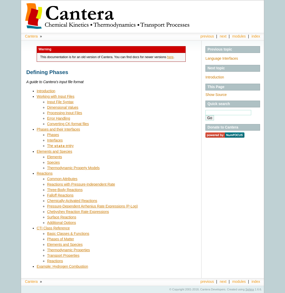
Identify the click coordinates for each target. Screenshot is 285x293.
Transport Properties (63, 255)
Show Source (216, 95)
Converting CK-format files (68, 124)
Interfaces (55, 140)
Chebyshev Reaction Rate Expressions (78, 211)
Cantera (31, 36)
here (170, 57)
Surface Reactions (61, 217)
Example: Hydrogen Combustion (62, 266)
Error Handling (58, 118)
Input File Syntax (60, 102)
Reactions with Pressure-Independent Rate (81, 184)
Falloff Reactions (60, 195)
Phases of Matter (60, 239)
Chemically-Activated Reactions (72, 200)
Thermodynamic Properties (68, 250)
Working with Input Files (55, 96)
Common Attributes (62, 178)
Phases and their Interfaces (58, 129)
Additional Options (61, 222)
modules (239, 36)
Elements (54, 157)
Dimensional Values (62, 107)
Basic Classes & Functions (68, 233)
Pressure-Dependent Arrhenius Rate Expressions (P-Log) (92, 206)
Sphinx (249, 289)
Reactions (45, 173)
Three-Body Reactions (65, 189)
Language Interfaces (221, 58)
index (255, 36)
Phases (53, 135)
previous (207, 36)
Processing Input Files (64, 113)
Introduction (214, 77)
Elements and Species (54, 151)
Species (53, 162)
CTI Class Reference (53, 228)
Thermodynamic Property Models (73, 168)
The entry (60, 146)
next (223, 36)
